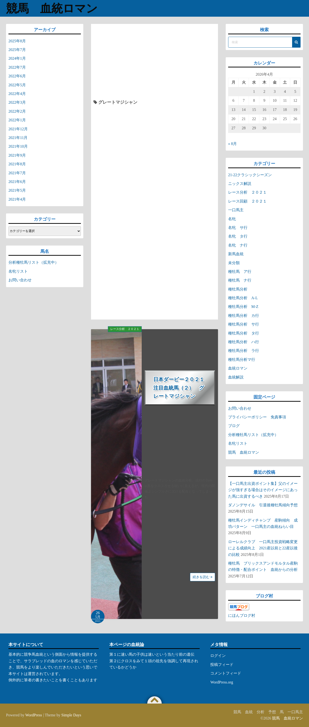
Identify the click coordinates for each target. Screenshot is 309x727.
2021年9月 (17, 155)
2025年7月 (17, 50)
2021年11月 (18, 138)
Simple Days (71, 715)
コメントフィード (225, 673)
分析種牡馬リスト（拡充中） (33, 262)
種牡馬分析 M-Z (243, 307)
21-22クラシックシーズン (250, 175)
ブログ (234, 426)
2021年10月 (18, 146)
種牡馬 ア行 (239, 271)
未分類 (234, 263)
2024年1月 (17, 58)
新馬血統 (236, 254)
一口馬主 (236, 210)
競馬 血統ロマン (53, 8)
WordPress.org (221, 682)
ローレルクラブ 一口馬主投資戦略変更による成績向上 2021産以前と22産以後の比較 (263, 548)
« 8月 (232, 144)
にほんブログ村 (241, 615)
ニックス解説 (239, 184)
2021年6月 (17, 182)
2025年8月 (17, 41)
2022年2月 (17, 111)
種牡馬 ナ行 (239, 280)
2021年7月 (17, 173)
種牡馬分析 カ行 (243, 315)
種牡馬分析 (237, 289)
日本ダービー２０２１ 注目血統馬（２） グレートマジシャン (181, 388)
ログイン (218, 656)
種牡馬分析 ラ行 (243, 351)
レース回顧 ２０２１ (247, 201)
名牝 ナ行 (237, 245)
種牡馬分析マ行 (241, 359)
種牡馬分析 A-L (243, 298)
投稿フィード (221, 664)
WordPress (33, 715)
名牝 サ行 (237, 227)
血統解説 (236, 377)
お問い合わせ (20, 280)
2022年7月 (17, 67)
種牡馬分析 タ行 (243, 333)
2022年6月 (17, 76)
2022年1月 (17, 120)
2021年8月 (17, 164)
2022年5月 (17, 85)
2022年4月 (17, 94)
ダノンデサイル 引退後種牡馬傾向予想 (263, 505)
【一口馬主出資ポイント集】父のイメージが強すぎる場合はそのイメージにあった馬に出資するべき (263, 489)
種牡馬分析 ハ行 (243, 342)
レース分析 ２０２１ (124, 329)
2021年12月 (18, 129)
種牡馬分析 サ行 (243, 324)
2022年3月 (17, 102)
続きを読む (202, 577)
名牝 (232, 219)
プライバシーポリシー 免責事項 (259, 417)
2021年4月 (17, 199)
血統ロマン (237, 368)
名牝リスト (18, 271)
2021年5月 (17, 190)
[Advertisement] (154, 62)
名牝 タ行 (237, 236)
